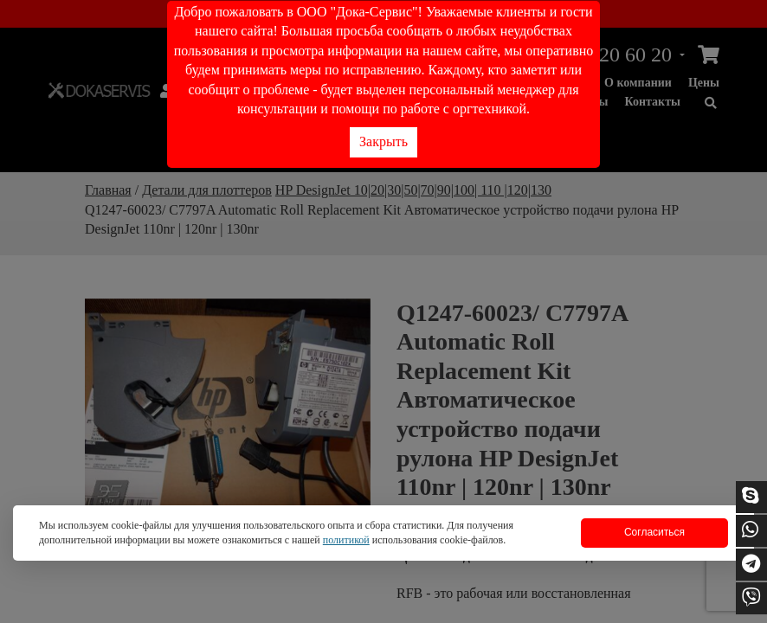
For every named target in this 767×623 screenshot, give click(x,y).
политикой (346, 540)
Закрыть (383, 141)
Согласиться (654, 532)
